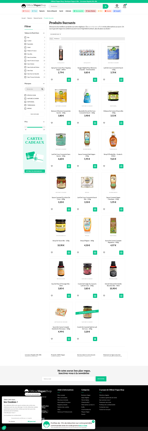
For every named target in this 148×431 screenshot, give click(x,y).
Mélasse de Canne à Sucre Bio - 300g (113, 112)
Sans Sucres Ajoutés (36, 74)
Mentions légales (104, 395)
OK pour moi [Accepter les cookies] (32, 421)
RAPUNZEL (36, 102)
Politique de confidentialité (107, 404)
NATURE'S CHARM (36, 98)
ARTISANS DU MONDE (60, 322)
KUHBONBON (87, 149)
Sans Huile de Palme (36, 67)
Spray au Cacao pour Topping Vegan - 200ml (61, 68)
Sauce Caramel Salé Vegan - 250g (87, 155)
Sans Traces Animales (36, 77)
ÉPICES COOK (36, 95)
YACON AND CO (61, 235)
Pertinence (57, 38)
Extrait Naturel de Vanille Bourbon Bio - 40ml (113, 284)
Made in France (36, 51)
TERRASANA (36, 105)
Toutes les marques (104, 409)
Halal (36, 47)
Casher (36, 41)
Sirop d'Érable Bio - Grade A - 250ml (113, 155)
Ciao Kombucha (86, 409)
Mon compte (61, 395)
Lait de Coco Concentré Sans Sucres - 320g (61, 155)
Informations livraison (64, 402)
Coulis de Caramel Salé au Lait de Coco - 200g (87, 328)
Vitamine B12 (85, 402)
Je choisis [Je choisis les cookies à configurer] (12, 421)
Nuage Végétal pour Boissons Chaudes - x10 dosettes (87, 68)
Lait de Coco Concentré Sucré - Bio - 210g (87, 198)
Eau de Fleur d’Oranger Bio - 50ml (61, 284)
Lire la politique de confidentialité (12, 415)
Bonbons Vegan (85, 395)
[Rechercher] (76, 6)
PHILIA (87, 235)
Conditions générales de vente (108, 397)
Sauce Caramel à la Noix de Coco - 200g (61, 198)
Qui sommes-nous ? (105, 400)
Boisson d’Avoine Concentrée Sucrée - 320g (61, 112)
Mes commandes (62, 397)
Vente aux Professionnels (64, 412)
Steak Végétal (85, 397)
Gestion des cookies (63, 407)
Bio (36, 37)
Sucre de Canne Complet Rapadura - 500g (113, 241)
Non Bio (36, 54)
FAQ (58, 409)
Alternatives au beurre (87, 404)
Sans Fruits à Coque (36, 60)
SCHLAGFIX (60, 62)
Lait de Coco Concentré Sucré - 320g (113, 68)
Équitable (36, 44)
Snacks (83, 414)
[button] (55, 34)
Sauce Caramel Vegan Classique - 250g (113, 198)
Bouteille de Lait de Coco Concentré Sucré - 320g (87, 112)
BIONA (36, 108)
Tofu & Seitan (85, 400)
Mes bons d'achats (62, 400)
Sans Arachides (36, 57)
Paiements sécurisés (105, 402)
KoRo (83, 407)
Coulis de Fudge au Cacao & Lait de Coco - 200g (87, 284)
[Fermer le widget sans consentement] (33, 394)
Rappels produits (62, 404)
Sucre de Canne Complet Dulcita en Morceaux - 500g (61, 328)
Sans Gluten (36, 64)
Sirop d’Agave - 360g (87, 240)
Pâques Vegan (85, 412)
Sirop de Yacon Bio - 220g (61, 240)
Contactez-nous (104, 407)
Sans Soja (36, 70)
